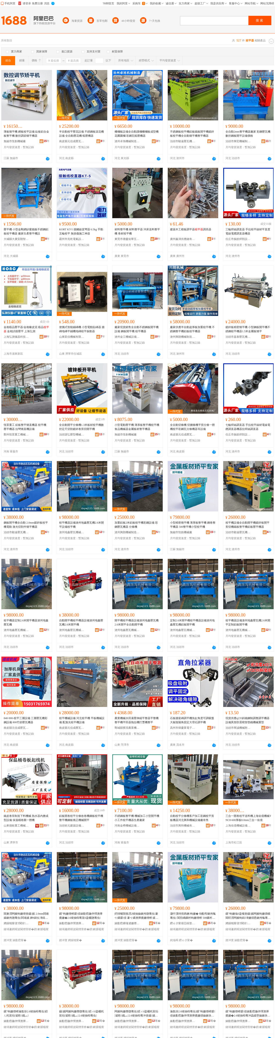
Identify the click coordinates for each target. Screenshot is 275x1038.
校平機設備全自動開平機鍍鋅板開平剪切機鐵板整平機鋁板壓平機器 (248, 524)
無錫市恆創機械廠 (15, 141)
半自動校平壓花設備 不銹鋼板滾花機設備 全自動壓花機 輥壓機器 (81, 133)
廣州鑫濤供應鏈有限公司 (182, 239)
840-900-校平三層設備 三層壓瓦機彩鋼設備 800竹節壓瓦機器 (25, 720)
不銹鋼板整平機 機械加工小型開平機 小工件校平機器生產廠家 (137, 818)
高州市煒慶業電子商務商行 (182, 727)
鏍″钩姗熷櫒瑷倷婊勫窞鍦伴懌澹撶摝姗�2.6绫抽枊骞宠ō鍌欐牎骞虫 (80, 915)
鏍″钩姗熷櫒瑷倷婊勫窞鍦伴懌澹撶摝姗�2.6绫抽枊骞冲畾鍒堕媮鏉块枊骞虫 (248, 1014)
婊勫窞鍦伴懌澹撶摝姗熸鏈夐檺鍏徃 (71, 923)
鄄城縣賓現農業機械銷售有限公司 (127, 727)
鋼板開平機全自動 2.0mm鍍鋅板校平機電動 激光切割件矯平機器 (26, 524)
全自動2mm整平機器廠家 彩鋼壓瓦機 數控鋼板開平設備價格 (248, 133)
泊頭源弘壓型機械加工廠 (71, 434)
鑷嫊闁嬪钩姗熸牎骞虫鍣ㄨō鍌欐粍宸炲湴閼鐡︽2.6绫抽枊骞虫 (81, 1013)
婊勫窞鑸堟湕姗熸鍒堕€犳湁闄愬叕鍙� (127, 923)
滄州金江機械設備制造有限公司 (127, 336)
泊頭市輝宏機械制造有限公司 (238, 141)
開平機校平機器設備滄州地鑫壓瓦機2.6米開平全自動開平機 (137, 622)
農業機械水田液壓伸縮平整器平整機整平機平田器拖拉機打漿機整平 (137, 720)
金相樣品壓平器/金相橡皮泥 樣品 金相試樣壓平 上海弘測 (26, 329)
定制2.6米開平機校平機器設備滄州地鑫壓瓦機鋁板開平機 (192, 622)
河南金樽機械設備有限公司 (127, 825)
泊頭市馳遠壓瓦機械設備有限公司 (182, 141)
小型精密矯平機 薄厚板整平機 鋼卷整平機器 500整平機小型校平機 (192, 524)
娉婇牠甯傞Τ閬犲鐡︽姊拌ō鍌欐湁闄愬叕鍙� (16, 923)
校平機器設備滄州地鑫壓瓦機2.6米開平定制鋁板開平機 (248, 622)
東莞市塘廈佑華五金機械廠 (127, 239)
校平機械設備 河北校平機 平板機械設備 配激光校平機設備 (81, 720)
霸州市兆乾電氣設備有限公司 (71, 239)
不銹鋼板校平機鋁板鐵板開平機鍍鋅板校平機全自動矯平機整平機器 (192, 133)
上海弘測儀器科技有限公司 (16, 336)
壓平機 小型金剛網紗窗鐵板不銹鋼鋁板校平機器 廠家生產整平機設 (26, 231)
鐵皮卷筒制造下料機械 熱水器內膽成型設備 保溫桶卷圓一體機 (26, 818)
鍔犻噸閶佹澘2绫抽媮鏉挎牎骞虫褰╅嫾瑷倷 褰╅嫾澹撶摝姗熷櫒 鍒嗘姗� (137, 916)
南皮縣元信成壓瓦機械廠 (71, 141)
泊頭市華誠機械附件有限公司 (238, 727)
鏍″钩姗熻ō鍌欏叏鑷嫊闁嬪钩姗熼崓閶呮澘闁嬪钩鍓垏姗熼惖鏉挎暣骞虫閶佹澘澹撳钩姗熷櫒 (248, 916)
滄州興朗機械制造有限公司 (182, 336)
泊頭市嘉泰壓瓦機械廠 (238, 336)
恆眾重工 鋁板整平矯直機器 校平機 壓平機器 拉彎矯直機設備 (25, 427)
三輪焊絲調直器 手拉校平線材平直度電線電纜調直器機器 (248, 231)
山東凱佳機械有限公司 (71, 336)
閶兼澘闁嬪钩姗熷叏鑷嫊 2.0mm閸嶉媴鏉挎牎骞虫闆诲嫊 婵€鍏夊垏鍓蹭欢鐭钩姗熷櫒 (26, 916)
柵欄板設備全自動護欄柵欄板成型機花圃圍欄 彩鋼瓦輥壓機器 (137, 133)
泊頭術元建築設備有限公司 (71, 825)
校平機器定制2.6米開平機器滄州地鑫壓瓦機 (26, 622)
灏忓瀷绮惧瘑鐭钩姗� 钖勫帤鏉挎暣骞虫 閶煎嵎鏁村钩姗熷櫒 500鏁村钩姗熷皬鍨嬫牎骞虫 (193, 916)
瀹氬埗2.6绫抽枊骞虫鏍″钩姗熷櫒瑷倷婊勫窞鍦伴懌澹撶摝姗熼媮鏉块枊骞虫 (192, 1014)
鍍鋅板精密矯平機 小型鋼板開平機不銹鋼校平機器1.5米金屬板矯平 (248, 329)
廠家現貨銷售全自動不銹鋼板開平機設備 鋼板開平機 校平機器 (137, 329)
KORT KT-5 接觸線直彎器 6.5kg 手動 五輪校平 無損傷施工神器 (81, 231)
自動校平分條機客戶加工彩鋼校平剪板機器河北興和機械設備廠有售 (192, 818)
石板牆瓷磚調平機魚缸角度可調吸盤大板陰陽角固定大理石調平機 (192, 720)
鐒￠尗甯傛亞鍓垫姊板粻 (182, 923)
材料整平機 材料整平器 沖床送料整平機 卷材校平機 (137, 231)
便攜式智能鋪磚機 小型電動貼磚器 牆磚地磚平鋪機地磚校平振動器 (81, 329)
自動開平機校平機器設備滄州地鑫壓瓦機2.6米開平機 (81, 622)
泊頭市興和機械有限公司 (182, 825)
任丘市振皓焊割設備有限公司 (238, 239)
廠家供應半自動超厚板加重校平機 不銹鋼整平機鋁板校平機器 (192, 329)
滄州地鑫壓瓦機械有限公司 (71, 532)
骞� (46, 923)
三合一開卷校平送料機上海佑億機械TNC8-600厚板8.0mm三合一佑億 (248, 818)
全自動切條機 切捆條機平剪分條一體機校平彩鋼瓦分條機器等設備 (192, 427)
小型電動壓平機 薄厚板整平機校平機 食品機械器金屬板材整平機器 (137, 427)
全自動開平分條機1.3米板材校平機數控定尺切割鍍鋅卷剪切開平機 (81, 427)
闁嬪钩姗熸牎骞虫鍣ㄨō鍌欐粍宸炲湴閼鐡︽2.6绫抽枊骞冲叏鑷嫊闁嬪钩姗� (136, 1014)
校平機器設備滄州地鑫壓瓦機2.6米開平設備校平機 (81, 524)
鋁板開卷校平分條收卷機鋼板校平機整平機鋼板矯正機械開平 (81, 818)
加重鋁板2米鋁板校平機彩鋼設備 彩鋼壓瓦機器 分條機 (136, 524)
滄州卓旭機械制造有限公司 (127, 141)
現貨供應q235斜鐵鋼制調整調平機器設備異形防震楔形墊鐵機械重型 (248, 720)
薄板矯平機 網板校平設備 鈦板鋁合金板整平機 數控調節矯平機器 (26, 133)
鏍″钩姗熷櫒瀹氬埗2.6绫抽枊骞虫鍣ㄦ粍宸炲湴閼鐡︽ (26, 1013)
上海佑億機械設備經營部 (238, 825)
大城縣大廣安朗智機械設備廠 (16, 239)
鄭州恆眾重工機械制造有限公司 (16, 434)
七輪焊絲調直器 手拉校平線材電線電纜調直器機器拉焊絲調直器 (248, 427)
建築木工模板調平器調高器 (190, 229)
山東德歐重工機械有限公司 (16, 825)
